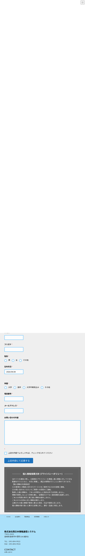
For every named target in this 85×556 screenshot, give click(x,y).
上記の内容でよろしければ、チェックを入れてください (30, 453)
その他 (25, 360)
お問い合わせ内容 (11, 417)
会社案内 (17, 517)
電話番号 (8, 394)
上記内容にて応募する (19, 460)
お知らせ (46, 517)
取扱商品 (27, 517)
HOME (8, 517)
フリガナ (8, 344)
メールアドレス (11, 406)
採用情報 (36, 517)
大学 (10, 387)
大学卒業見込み (33, 387)
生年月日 (8, 367)
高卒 (19, 387)
